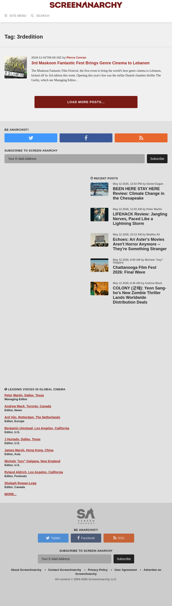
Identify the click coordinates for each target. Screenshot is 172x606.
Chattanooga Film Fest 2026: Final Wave (134, 269)
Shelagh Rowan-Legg (20, 483)
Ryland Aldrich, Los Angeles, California (33, 472)
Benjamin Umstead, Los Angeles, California (36, 428)
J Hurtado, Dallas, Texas (22, 439)
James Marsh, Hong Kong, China (29, 450)
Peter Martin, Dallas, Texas (24, 395)
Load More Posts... (86, 102)
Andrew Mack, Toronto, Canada (27, 406)
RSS (118, 538)
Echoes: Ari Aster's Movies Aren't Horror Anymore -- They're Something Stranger (140, 244)
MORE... (10, 494)
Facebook (86, 538)
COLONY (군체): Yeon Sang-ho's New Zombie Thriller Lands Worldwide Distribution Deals (139, 295)
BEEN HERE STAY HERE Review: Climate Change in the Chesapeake (138, 193)
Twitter (53, 538)
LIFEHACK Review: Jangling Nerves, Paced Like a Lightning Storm (140, 219)
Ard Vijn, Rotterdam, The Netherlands (32, 417)
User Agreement (125, 569)
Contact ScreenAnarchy (64, 569)
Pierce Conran (76, 57)
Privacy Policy (98, 569)
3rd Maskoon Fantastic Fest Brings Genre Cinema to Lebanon (90, 63)
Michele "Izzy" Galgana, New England (32, 461)
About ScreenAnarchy (26, 569)
